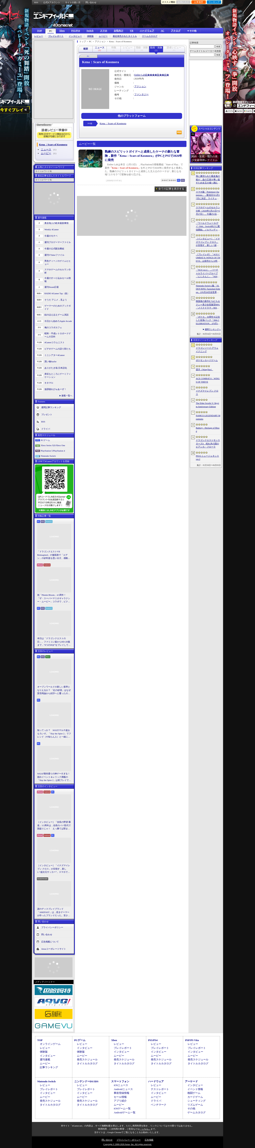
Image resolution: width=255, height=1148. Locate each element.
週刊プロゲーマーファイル (57, 242)
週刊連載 (45, 1059)
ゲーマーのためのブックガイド (57, 307)
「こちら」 (145, 1129)
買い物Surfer (50, 361)
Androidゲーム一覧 (124, 1112)
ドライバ (45, 428)
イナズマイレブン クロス (207, 392)
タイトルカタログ (87, 1063)
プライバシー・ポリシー (129, 1140)
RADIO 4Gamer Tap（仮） (56, 293)
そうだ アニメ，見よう (55, 300)
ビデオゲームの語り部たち (57, 349)
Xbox (62, 30)
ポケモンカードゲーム (207, 360)
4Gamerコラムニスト (54, 342)
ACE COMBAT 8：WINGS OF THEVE (208, 380)
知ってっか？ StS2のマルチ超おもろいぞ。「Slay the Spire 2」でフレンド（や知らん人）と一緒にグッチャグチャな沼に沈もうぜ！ (54, 734)
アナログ (175, 30)
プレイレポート (56, 36)
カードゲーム (195, 1096)
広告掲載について (50, 941)
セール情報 (120, 1096)
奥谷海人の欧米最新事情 (56, 223)
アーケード (191, 1081)
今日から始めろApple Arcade (58, 321)
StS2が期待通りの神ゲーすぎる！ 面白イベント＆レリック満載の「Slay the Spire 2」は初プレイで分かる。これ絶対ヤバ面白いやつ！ (54, 777)
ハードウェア (147, 30)
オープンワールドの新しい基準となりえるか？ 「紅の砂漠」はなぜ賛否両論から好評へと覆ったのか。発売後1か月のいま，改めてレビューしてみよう (54, 690)
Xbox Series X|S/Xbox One (53, 445)
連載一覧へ (66, 395)
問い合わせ (90, 2)
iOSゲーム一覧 (122, 1108)
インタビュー (75, 36)
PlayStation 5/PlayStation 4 (53, 451)
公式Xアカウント (51, 2)
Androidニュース (123, 1089)
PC (50, 31)
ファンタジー (141, 94)
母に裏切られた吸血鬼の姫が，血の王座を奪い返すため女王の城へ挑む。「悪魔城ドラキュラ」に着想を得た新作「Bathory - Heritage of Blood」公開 (208, 179)
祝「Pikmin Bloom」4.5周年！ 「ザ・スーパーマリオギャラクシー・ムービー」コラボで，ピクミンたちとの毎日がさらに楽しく (53, 598)
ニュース (46, 149)
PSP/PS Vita (192, 1040)
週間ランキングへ (213, 329)
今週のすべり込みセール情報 (57, 280)
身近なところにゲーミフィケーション (57, 375)
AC (162, 30)
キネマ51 (48, 383)
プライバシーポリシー (52, 927)
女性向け (118, 30)
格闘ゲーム (193, 1092)
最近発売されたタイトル (125, 36)
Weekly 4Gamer (51, 229)
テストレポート (160, 1089)
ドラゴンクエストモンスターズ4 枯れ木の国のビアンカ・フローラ (208, 443)
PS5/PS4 (75, 30)
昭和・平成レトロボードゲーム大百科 (57, 335)
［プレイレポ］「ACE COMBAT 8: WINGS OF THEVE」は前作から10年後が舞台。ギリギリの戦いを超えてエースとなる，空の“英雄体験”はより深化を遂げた (208, 258)
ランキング (214, 2)
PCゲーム (45, 440)
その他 (191, 1108)
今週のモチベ (51, 236)
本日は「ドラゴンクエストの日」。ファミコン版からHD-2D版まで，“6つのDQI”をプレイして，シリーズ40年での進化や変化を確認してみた (54, 642)
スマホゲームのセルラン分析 (57, 271)
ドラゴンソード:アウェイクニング (207, 350)
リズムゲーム (195, 1104)
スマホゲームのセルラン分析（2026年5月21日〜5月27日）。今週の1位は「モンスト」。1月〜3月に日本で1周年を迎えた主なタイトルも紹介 (208, 211)
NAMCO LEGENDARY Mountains (208, 417)
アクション (140, 86)
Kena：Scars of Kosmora (113, 123)
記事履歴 (198, 2)
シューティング (196, 1100)
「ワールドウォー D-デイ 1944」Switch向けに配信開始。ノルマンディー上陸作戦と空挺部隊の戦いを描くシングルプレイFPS (208, 226)
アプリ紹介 (120, 1100)
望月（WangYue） (204, 369)
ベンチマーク (158, 1104)
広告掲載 (149, 1140)
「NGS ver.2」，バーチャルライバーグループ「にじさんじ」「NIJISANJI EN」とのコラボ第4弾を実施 (208, 273)
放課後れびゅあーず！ (55, 389)
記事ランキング (49, 1067)
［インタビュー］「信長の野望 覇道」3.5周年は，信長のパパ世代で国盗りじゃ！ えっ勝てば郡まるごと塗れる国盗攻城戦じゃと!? (54, 825)
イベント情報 (195, 1089)
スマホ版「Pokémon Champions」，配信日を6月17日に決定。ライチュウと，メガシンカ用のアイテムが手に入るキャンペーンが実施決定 (208, 195)
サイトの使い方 (72, 2)
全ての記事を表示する (171, 188)
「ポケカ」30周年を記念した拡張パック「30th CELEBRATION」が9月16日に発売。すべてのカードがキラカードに (208, 320)
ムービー (103, 36)
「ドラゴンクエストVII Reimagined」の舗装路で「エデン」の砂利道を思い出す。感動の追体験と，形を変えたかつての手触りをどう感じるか (53, 555)
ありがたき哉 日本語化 (55, 368)
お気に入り (183, 2)
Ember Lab (139, 74)
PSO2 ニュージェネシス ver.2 (207, 457)
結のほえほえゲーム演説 (56, 314)
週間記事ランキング (51, 407)
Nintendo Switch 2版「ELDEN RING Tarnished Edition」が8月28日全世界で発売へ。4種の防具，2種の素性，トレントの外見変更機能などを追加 (208, 289)
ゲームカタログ (149, 36)
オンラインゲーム (50, 1043)
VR (131, 30)
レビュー (38, 36)
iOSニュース (121, 1085)
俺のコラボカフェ (53, 327)
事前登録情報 (121, 1092)
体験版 (90, 36)
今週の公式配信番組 (54, 248)
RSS (36, 2)
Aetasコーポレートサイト (53, 948)
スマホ (103, 30)
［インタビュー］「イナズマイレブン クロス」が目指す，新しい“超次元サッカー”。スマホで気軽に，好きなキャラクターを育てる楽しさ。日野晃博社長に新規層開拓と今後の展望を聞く (53, 869)
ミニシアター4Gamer (54, 355)
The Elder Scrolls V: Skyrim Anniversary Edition (207, 405)
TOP (39, 30)
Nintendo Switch (48, 456)
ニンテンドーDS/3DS (86, 1081)
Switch (89, 30)
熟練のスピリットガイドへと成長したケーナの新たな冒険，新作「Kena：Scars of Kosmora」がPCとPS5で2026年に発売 (143, 156)
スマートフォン (120, 1081)
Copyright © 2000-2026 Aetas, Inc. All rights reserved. (127, 1144)
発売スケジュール (87, 1059)
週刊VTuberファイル (54, 255)
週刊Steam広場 (51, 287)
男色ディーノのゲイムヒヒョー (57, 262)
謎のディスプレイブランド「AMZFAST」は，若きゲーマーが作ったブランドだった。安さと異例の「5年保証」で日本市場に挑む (53, 912)
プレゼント (46, 414)
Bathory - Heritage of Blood (208, 429)
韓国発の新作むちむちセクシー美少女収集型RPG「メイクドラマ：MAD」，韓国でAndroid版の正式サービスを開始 (208, 305)
